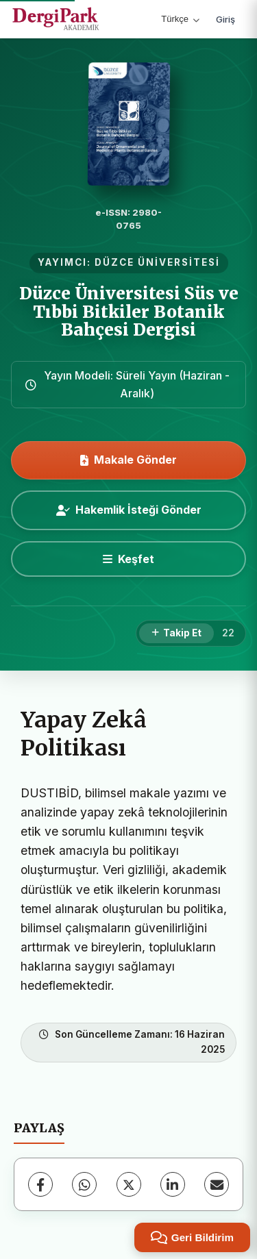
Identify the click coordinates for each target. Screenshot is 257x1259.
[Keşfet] (128, 559)
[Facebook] (40, 1184)
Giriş (225, 19)
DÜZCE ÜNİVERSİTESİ (157, 262)
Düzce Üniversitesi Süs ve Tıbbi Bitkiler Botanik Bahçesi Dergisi (128, 311)
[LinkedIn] (172, 1184)
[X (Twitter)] (129, 1184)
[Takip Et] (176, 633)
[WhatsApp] (84, 1184)
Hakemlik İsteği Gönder (128, 509)
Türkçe (180, 19)
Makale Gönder (128, 459)
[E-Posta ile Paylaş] (216, 1184)
